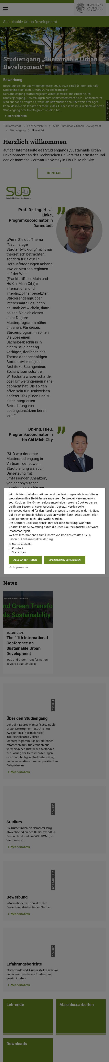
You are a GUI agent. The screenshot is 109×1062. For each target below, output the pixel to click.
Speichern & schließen (64, 559)
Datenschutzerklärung (36, 539)
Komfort (16, 548)
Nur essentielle (20, 544)
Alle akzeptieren (25, 559)
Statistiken (17, 552)
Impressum (18, 567)
